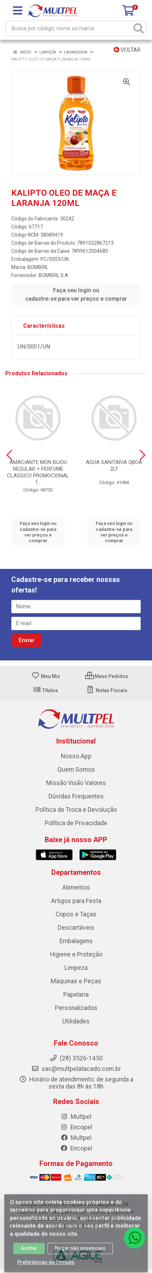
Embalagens (76, 941)
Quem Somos (76, 769)
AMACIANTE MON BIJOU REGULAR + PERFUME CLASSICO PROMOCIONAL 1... (38, 472)
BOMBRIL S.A (53, 275)
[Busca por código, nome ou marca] (69, 28)
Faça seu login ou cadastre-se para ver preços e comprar (76, 294)
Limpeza (76, 967)
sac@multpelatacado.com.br (76, 1068)
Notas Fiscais (106, 690)
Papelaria (76, 994)
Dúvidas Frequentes (76, 796)
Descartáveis (76, 927)
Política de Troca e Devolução (76, 809)
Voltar (127, 49)
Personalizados (76, 1007)
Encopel (76, 1127)
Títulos (45, 690)
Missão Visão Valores (76, 782)
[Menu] (17, 10)
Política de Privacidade (76, 823)
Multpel (76, 1116)
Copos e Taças (76, 914)
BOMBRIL (37, 267)
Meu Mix (45, 676)
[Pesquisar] (138, 28)
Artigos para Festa (76, 900)
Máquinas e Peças (76, 981)
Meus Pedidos (106, 676)
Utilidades (76, 1021)
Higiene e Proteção (76, 954)
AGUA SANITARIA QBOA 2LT (114, 465)
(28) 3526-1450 (76, 1058)
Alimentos (76, 887)
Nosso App (76, 756)
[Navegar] (9, 455)
